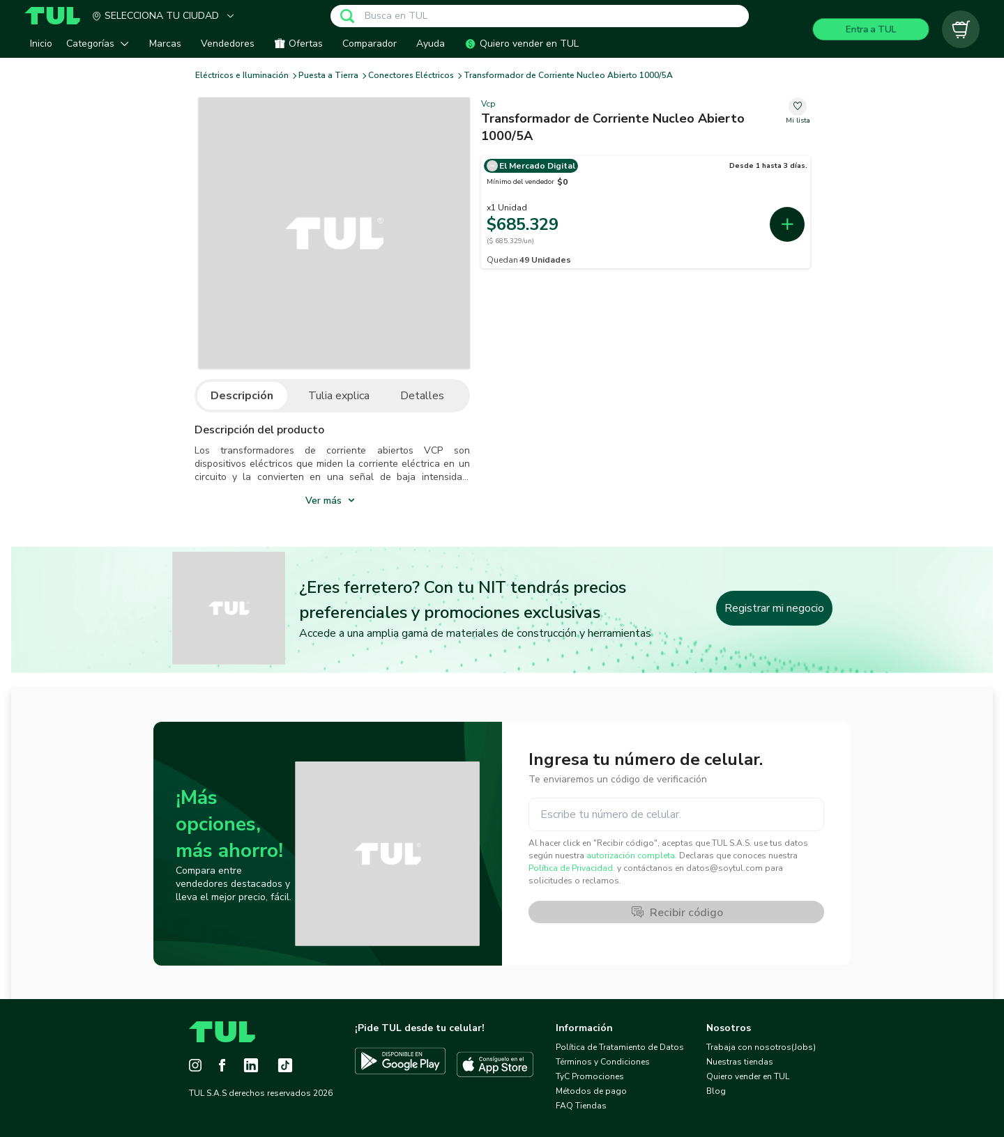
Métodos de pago (591, 1091)
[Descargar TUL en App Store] (495, 1064)
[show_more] (331, 499)
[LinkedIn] (251, 1065)
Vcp (488, 103)
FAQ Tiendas (581, 1105)
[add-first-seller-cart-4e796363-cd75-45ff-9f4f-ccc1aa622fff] (787, 224)
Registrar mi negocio (774, 608)
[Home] (57, 15)
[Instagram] (195, 1065)
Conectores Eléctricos (411, 75)
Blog (716, 1091)
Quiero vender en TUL (747, 1076)
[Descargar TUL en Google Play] (400, 1064)
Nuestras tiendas (739, 1061)
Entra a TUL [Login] (871, 29)
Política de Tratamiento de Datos (620, 1047)
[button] (100, 43)
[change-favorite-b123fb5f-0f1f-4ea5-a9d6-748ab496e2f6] (798, 112)
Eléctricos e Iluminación (242, 75)
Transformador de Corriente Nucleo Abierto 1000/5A (568, 75)
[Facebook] (222, 1065)
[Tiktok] (285, 1065)
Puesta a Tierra (328, 75)
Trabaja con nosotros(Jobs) (761, 1047)
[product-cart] (961, 29)
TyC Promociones (590, 1076)
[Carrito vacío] (961, 29)
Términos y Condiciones (603, 1061)
